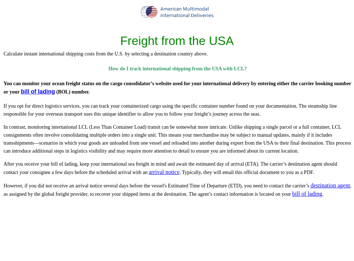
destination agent (330, 185)
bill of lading (38, 91)
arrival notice (164, 172)
